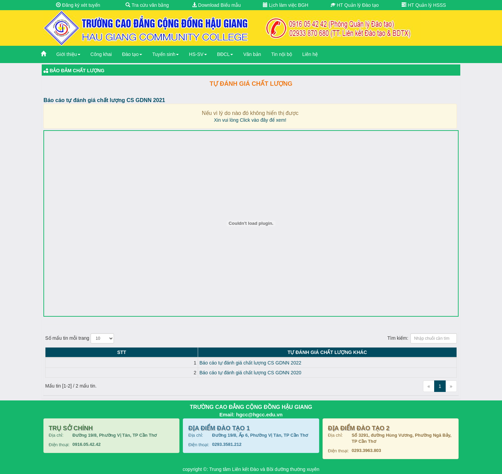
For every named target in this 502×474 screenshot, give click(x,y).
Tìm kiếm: (422, 338)
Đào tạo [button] (132, 54)
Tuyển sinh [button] (165, 54)
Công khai (101, 54)
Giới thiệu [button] (68, 54)
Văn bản (252, 54)
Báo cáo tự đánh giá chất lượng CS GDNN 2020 (110, 372)
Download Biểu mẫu (216, 5)
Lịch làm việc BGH (285, 5)
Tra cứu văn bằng (147, 5)
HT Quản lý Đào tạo (355, 5)
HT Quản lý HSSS (424, 5)
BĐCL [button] (225, 54)
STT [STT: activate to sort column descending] (51, 352)
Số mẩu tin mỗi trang (79, 338)
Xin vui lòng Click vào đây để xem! (250, 120)
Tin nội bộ (281, 54)
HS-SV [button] (198, 54)
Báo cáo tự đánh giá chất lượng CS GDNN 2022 (110, 363)
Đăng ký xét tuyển (78, 5)
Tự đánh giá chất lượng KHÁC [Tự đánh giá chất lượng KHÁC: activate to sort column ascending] (257, 352)
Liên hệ (310, 54)
